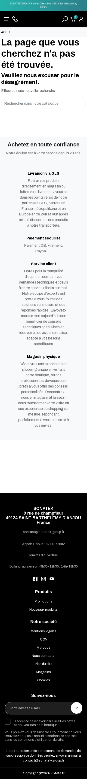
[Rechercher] (43, 104)
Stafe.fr (58, 773)
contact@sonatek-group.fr (43, 760)
